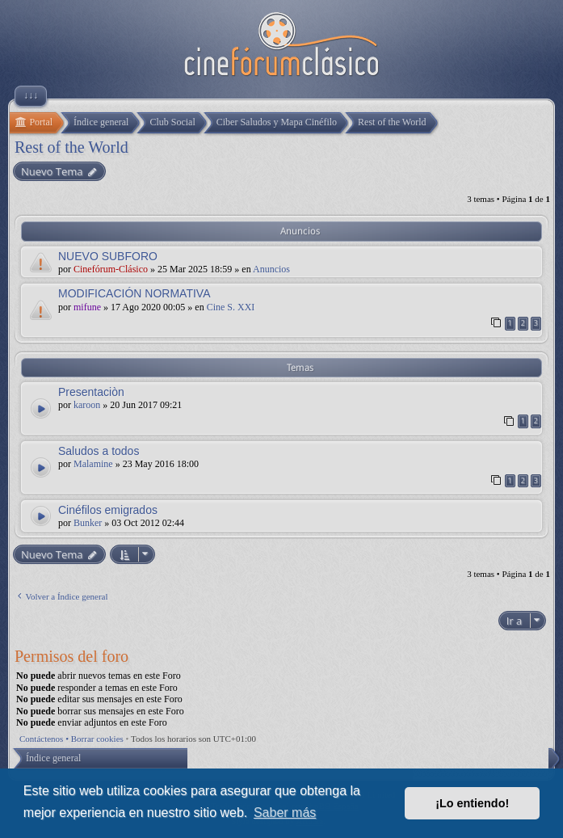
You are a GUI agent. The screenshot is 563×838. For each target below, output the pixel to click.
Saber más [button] (285, 812)
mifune (87, 307)
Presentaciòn (91, 391)
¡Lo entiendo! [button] (472, 803)
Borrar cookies (97, 738)
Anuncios (271, 269)
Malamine (93, 464)
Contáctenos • (45, 738)
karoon (87, 405)
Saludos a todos (98, 450)
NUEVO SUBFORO (108, 256)
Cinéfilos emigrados (108, 509)
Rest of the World (71, 147)
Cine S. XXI (231, 307)
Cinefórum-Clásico (111, 269)
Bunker (88, 522)
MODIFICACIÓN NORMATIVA (134, 293)
